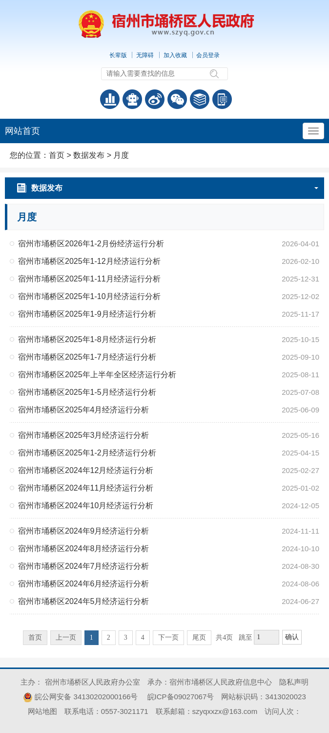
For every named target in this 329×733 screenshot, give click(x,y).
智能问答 (132, 99)
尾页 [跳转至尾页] (199, 637)
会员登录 (208, 55)
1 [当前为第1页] (91, 637)
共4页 (224, 637)
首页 (56, 155)
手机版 (222, 99)
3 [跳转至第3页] (125, 637)
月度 (121, 155)
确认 (292, 637)
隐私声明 (293, 682)
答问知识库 (199, 99)
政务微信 (177, 99)
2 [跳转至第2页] (108, 637)
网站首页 (22, 131)
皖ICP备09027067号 (180, 696)
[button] (118, 55)
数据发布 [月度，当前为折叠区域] (174, 188)
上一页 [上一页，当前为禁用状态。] (66, 637)
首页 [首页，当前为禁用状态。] (35, 637)
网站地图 (42, 711)
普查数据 (110, 99)
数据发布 (88, 155)
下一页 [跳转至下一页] (168, 637)
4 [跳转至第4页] (142, 637)
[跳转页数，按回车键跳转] (266, 637)
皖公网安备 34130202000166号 (80, 696)
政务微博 (154, 99)
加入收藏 (175, 55)
